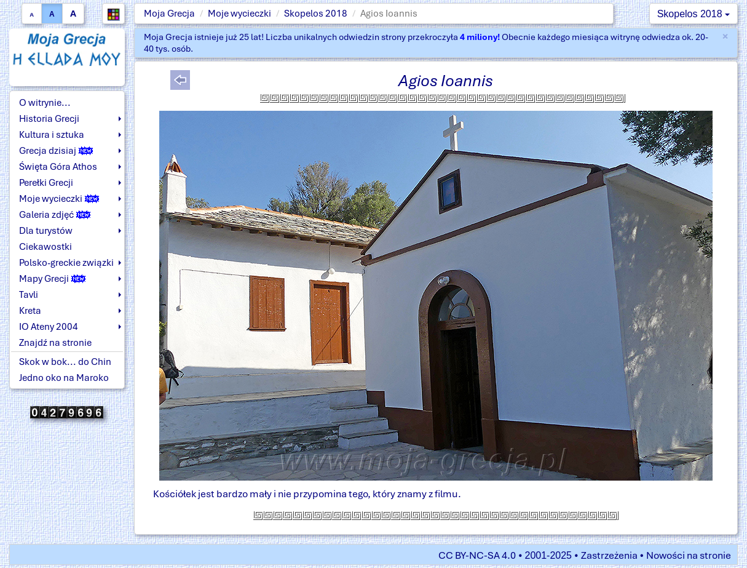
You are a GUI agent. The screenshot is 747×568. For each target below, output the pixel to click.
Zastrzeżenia (609, 555)
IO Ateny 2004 (48, 327)
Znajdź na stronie (55, 343)
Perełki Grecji (46, 183)
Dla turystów (46, 231)
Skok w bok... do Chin (65, 362)
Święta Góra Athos (58, 167)
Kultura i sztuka (51, 135)
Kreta (30, 311)
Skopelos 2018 (315, 13)
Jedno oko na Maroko (64, 378)
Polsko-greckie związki (66, 263)
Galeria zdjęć (54, 215)
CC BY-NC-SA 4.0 (477, 555)
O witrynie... (45, 103)
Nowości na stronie (688, 555)
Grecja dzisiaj (56, 151)
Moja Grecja (169, 13)
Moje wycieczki (239, 13)
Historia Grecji (49, 119)
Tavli (28, 295)
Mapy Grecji (52, 279)
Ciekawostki (45, 247)
